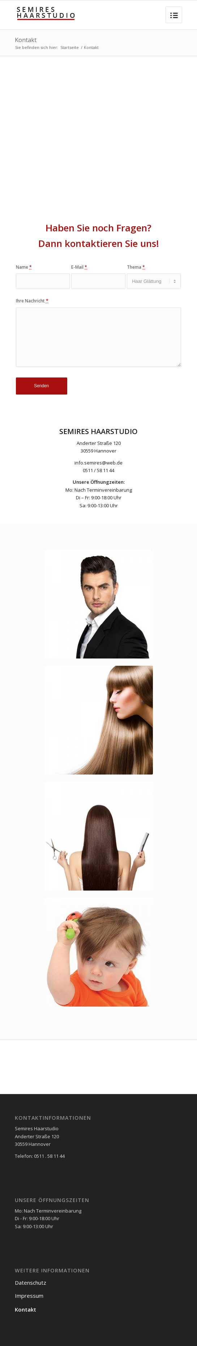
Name (24, 267)
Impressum (29, 1295)
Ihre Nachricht (32, 301)
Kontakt (26, 40)
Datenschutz (30, 1282)
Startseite (69, 47)
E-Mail (79, 267)
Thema (136, 267)
